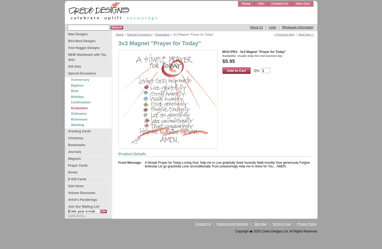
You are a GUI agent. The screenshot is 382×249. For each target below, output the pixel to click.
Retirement (79, 119)
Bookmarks (76, 145)
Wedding (77, 125)
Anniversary (80, 80)
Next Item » (306, 34)
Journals (74, 152)
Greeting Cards (79, 131)
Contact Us (279, 4)
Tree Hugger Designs (84, 48)
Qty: (257, 70)
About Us (256, 27)
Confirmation (81, 102)
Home (246, 4)
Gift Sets (74, 66)
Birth (74, 91)
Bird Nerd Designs (82, 41)
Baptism (77, 85)
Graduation (162, 34)
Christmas (76, 138)
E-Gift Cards (77, 179)
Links (272, 27)
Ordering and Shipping (232, 224)
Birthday (77, 97)
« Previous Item (284, 34)
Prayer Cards (78, 165)
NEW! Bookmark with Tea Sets (87, 57)
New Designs (78, 34)
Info (261, 4)
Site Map (260, 224)
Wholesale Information (297, 27)
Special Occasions (139, 34)
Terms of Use (281, 224)
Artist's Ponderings (82, 200)
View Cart (302, 4)
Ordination (79, 114)
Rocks (73, 172)
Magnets (74, 159)
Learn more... (77, 215)
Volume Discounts (82, 193)
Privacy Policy (307, 224)
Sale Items (76, 186)
